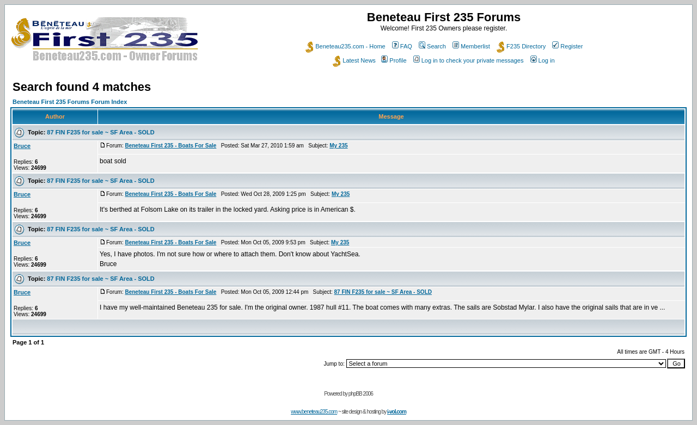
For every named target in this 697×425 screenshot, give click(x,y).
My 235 (338, 146)
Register (567, 46)
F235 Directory (521, 46)
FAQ (402, 46)
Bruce (22, 146)
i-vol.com (396, 412)
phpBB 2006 (360, 394)
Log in (542, 60)
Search (432, 46)
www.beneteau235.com (314, 412)
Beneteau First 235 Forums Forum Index (70, 101)
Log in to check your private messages (468, 60)
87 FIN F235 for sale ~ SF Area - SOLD (100, 132)
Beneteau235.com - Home (345, 46)
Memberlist (471, 46)
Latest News (354, 60)
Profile (393, 60)
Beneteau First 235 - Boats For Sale (170, 146)
